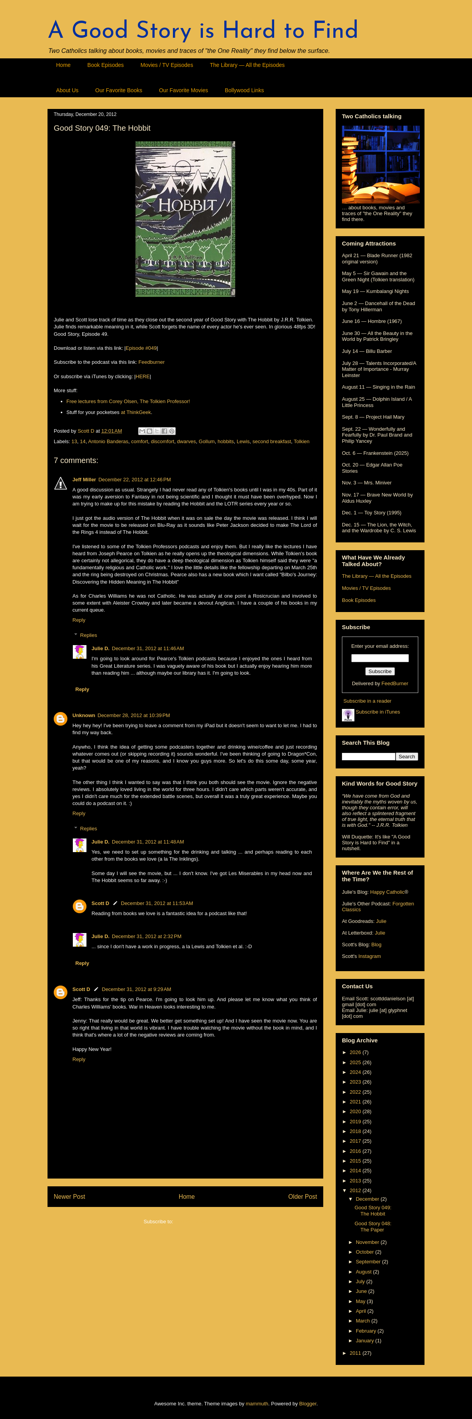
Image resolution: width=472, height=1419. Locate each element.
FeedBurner (395, 683)
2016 (356, 1151)
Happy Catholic (387, 892)
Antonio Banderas (108, 441)
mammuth (257, 1404)
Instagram (369, 956)
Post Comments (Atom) (200, 1221)
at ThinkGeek (136, 412)
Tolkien (301, 441)
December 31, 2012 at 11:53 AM (157, 903)
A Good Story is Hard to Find (203, 32)
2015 (356, 1161)
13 (74, 441)
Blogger (307, 1404)
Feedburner (152, 362)
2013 (356, 1181)
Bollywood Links (244, 90)
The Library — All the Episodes (247, 65)
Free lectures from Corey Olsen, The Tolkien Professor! (128, 401)
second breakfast (271, 441)
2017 (356, 1141)
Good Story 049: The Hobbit (372, 1211)
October (365, 1252)
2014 (356, 1170)
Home (63, 65)
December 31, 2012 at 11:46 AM (148, 648)
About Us (67, 90)
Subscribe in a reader (367, 701)
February (367, 1331)
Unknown (83, 715)
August (364, 1272)
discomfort (162, 441)
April (362, 1311)
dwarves (186, 441)
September (369, 1262)
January (365, 1341)
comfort (139, 441)
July (361, 1281)
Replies (88, 635)
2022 (356, 1092)
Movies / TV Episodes (167, 65)
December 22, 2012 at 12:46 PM (135, 479)
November (368, 1242)
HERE (143, 376)
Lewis (243, 441)
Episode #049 (141, 348)
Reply (78, 620)
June (362, 1291)
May (361, 1301)
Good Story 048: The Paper (372, 1227)
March (364, 1321)
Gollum (207, 441)
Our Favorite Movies (183, 90)
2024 (356, 1072)
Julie (381, 921)
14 (82, 441)
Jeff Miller (84, 479)
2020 (356, 1111)
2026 (356, 1052)
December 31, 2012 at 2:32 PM (146, 936)
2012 (356, 1190)
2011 (356, 1353)
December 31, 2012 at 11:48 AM (148, 842)
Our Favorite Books (119, 90)
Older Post (302, 1196)
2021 (356, 1102)
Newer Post (69, 1196)
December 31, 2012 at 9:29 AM (136, 989)
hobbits (226, 441)
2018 (356, 1131)
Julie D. (100, 648)
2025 (356, 1062)
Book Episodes (105, 65)
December (368, 1199)
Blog (376, 944)
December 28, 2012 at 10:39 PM (134, 715)
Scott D (100, 903)
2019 (356, 1121)
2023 (356, 1082)
